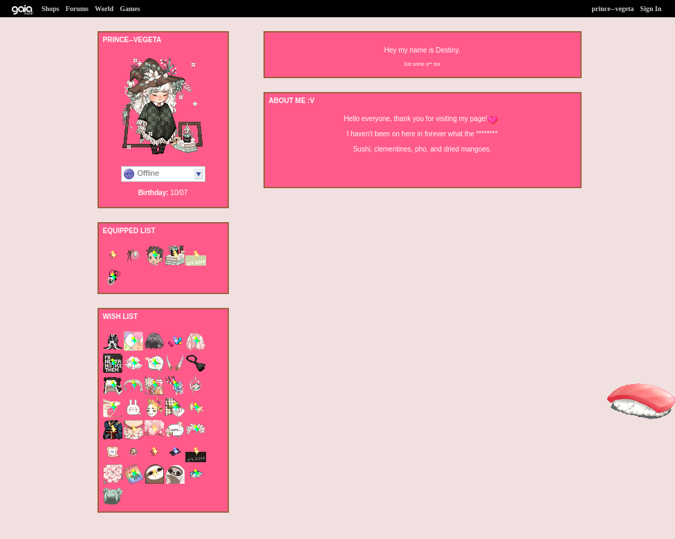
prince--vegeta (613, 8)
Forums (77, 8)
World (104, 8)
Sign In (651, 8)
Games (130, 8)
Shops (50, 8)
